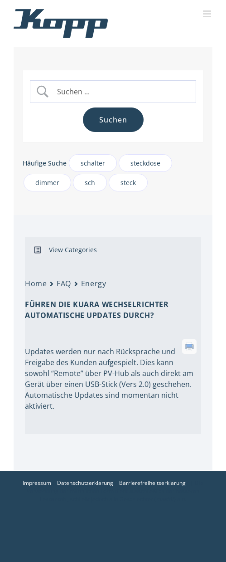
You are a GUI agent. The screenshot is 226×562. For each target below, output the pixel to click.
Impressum (37, 483)
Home (36, 283)
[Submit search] (113, 120)
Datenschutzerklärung (85, 483)
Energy (93, 283)
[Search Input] (120, 91)
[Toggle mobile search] (190, 13)
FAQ (64, 283)
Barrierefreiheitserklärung (152, 483)
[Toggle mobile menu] (207, 14)
